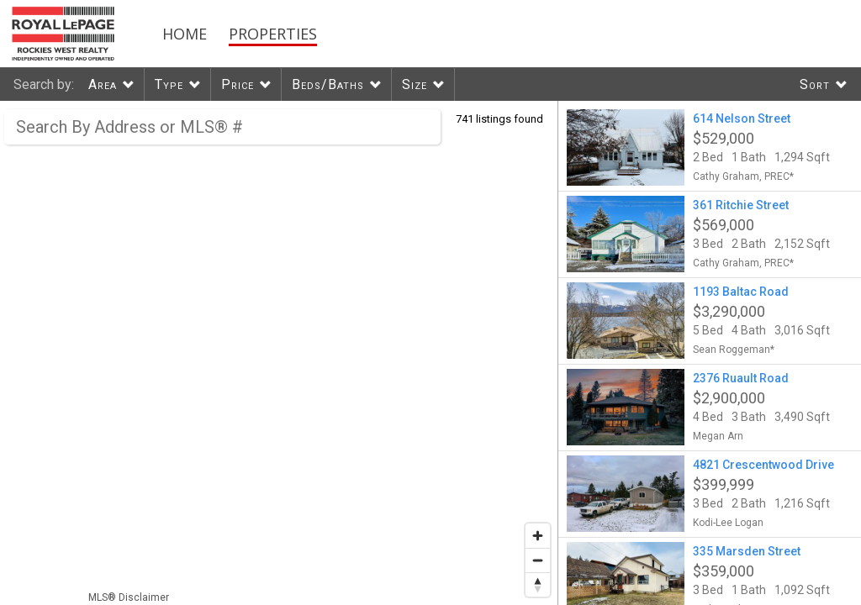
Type (169, 84)
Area (102, 84)
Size (414, 84)
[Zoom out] (538, 560)
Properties (273, 34)
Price (237, 84)
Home (184, 34)
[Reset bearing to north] (538, 584)
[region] (279, 353)
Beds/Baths (328, 84)
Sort (815, 84)
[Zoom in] (538, 535)
